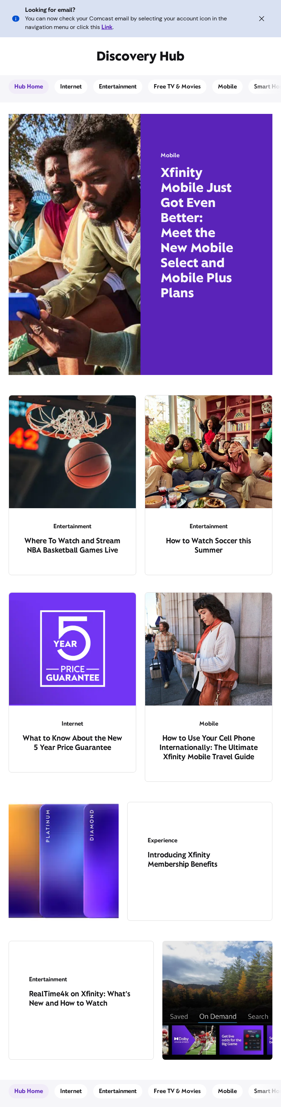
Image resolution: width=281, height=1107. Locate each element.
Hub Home (28, 86)
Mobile (227, 86)
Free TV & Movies (177, 86)
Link (107, 27)
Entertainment (118, 86)
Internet (71, 86)
